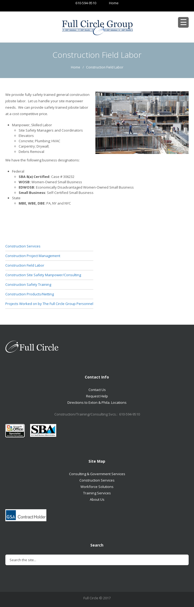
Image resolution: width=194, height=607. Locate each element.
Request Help (97, 396)
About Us (97, 499)
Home (109, 3)
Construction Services (23, 246)
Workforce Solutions (97, 486)
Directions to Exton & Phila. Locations (97, 402)
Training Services (97, 493)
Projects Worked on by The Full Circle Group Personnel (49, 303)
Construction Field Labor (24, 265)
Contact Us (97, 389)
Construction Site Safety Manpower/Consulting (43, 274)
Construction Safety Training (28, 284)
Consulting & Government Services (97, 473)
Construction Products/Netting (29, 294)
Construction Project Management (32, 255)
